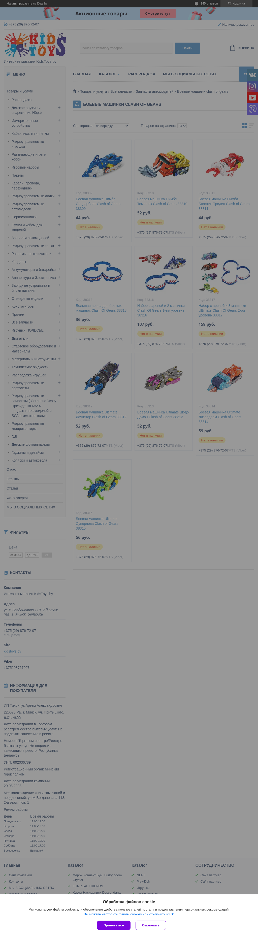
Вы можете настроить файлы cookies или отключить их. (127, 914)
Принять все (114, 925)
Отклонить (150, 925)
